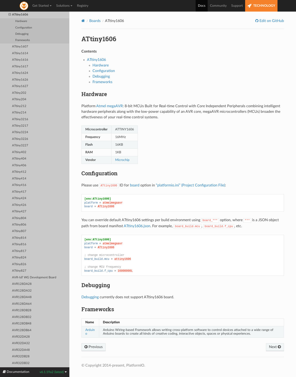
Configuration (23, 27)
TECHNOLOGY (261, 6)
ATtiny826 (19, 264)
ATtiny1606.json (137, 226)
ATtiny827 (19, 270)
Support (237, 5)
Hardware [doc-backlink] (94, 94)
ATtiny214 (19, 112)
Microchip (122, 160)
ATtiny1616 (20, 59)
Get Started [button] (42, 5)
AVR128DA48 (22, 297)
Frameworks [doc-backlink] (97, 309)
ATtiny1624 (20, 73)
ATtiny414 (19, 178)
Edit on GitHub (271, 21)
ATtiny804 (19, 218)
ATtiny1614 (20, 53)
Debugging (21, 34)
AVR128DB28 (21, 310)
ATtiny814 (19, 237)
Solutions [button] (64, 5)
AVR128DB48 (21, 323)
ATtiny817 (19, 251)
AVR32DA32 (21, 343)
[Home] (83, 21)
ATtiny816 (19, 244)
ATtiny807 (19, 231)
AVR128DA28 (22, 284)
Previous (93, 347)
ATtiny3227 (20, 145)
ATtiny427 (19, 211)
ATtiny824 (19, 257)
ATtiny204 (19, 99)
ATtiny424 (19, 198)
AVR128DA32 (22, 290)
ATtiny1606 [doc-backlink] (98, 39)
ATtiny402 (19, 152)
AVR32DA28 (21, 336)
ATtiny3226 (20, 139)
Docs (201, 5)
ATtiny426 (19, 205)
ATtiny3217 (20, 125)
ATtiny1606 (18, 15)
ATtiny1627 (20, 86)
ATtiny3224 (20, 132)
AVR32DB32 (21, 363)
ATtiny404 (19, 158)
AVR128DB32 (21, 317)
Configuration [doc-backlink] (99, 173)
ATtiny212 (19, 106)
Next (275, 347)
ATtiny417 (19, 191)
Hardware (21, 21)
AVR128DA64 (22, 303)
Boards (95, 21)
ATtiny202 (19, 92)
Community (218, 5)
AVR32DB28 (21, 356)
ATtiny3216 (20, 119)
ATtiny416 (19, 185)
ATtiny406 (19, 165)
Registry (82, 5)
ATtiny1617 (20, 66)
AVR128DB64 (21, 330)
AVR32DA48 (21, 350)
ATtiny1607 (20, 46)
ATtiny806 (19, 224)
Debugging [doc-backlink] (95, 285)
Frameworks (22, 40)
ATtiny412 (19, 171)
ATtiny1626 (20, 79)
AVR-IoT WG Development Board (34, 277)
